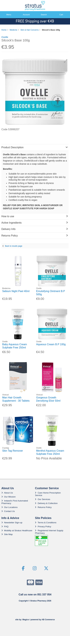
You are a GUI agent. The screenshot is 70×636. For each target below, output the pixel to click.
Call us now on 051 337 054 (35, 594)
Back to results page (13, 246)
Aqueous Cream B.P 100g (51, 344)
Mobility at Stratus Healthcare (16, 530)
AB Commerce (48, 619)
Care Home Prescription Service (48, 494)
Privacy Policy (43, 526)
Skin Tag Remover (12, 450)
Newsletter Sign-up (11, 522)
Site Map (7, 534)
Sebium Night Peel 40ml (16, 291)
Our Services (42, 499)
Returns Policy (43, 507)
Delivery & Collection (46, 503)
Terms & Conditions (45, 522)
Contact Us (8, 511)
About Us (7, 493)
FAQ (4, 526)
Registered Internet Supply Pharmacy (49, 531)
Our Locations (9, 507)
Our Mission (8, 497)
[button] (65, 61)
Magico (25, 619)
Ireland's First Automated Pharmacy (14, 502)
